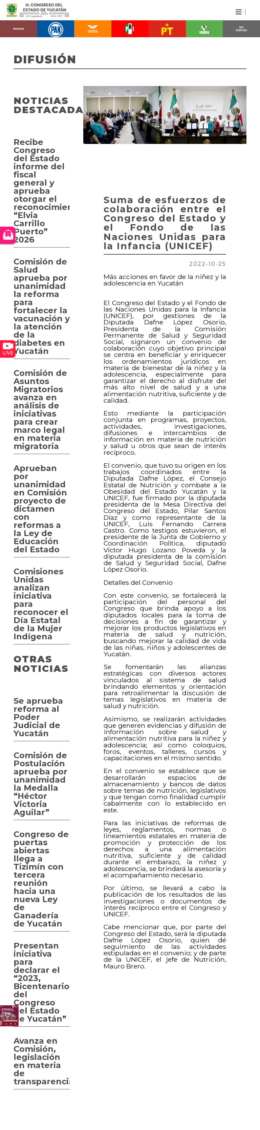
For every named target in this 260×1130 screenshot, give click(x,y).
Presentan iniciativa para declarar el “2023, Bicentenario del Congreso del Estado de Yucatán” (41, 982)
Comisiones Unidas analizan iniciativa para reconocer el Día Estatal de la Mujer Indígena (41, 604)
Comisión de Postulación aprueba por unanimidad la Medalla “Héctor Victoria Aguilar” (40, 783)
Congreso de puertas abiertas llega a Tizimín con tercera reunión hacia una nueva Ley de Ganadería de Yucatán (41, 879)
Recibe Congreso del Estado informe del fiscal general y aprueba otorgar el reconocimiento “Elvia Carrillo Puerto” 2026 (42, 190)
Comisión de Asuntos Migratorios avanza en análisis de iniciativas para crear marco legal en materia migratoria (40, 409)
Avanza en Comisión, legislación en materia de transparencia (42, 1061)
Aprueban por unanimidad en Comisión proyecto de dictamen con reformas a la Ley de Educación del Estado (40, 508)
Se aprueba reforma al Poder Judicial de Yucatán (38, 717)
